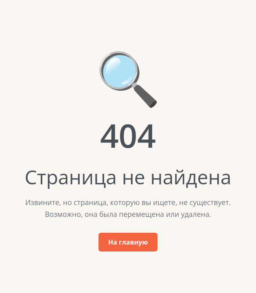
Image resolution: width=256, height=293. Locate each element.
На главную (128, 242)
